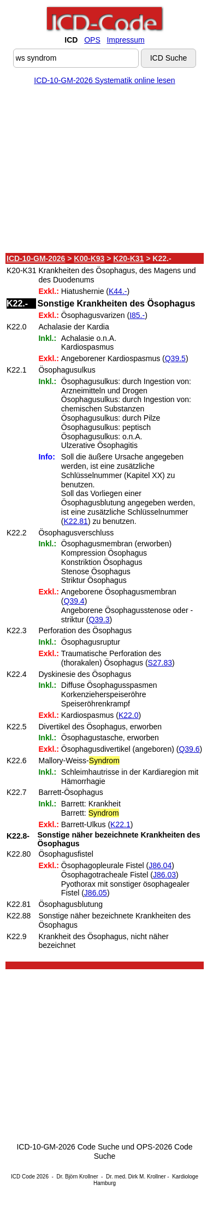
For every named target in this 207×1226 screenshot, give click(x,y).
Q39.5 (175, 358)
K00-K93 (89, 258)
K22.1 (120, 824)
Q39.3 (98, 619)
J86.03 (164, 874)
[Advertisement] (102, 171)
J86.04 (160, 865)
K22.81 (76, 521)
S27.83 (160, 662)
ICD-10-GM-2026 (36, 258)
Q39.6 (189, 749)
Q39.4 (74, 601)
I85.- (137, 315)
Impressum (125, 40)
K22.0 (129, 715)
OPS (92, 40)
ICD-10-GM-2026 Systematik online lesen (104, 80)
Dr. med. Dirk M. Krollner (135, 1177)
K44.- (118, 291)
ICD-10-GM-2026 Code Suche (67, 1146)
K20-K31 (128, 258)
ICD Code (23, 1177)
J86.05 (95, 892)
